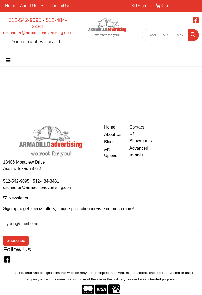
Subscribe (16, 240)
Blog (108, 142)
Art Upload (111, 152)
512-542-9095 (25, 20)
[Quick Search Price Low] (167, 35)
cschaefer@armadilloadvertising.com (37, 32)
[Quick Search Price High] (181, 35)
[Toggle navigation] (8, 60)
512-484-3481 (46, 181)
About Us (28, 5)
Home (10, 5)
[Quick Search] (151, 35)
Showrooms (138, 141)
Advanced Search (138, 151)
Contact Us (60, 5)
